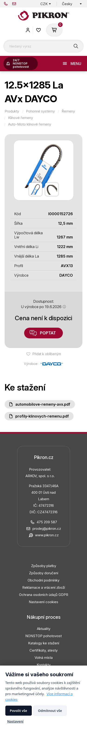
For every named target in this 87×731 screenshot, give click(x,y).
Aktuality (43, 628)
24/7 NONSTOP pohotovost (21, 63)
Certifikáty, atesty (43, 650)
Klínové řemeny (20, 118)
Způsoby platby (43, 566)
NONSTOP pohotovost (43, 636)
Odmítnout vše (50, 710)
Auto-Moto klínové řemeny (29, 124)
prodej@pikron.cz (14, 3)
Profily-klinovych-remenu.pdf (42, 416)
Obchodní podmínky (43, 580)
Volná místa (44, 657)
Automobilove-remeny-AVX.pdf (42, 404)
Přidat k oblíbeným (46, 354)
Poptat (48, 332)
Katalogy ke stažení (43, 643)
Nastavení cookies (43, 602)
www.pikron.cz (47, 535)
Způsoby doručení (43, 573)
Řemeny (68, 111)
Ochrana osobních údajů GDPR (43, 594)
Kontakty (44, 665)
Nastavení (15, 721)
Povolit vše (18, 710)
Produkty (12, 111)
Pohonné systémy (40, 111)
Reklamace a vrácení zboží (43, 587)
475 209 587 (5, 3)
